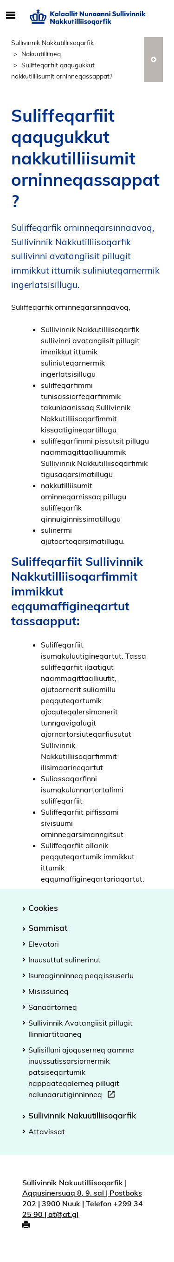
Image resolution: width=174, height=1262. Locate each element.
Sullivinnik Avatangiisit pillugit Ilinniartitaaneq (80, 1028)
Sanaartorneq (52, 1007)
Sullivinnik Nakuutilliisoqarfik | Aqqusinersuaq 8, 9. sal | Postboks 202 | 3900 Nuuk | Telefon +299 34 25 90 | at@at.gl (82, 1198)
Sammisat (47, 927)
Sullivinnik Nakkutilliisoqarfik (52, 42)
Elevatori (43, 943)
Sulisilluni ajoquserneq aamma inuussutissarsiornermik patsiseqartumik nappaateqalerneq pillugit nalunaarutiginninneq (81, 1073)
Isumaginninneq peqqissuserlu (81, 975)
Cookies (43, 907)
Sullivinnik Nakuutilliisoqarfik (82, 1115)
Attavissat (46, 1131)
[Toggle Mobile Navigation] (10, 15)
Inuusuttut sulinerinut (64, 959)
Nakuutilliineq (41, 54)
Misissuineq (48, 991)
